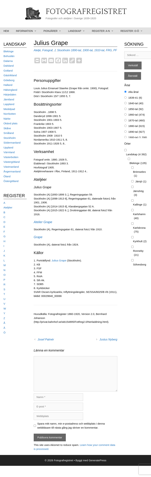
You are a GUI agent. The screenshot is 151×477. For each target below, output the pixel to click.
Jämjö (140, 182)
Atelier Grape (43, 222)
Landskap (78, 30)
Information (28, 30)
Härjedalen (9, 94)
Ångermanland (12, 171)
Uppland (8, 147)
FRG (109, 50)
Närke (6, 118)
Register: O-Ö (133, 30)
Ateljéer (7, 207)
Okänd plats (10, 123)
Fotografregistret (86, 11)
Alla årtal (133, 91)
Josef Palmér (46, 339)
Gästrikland (10, 75)
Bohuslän (8, 56)
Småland (8, 132)
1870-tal (136, 121)
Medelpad (9, 109)
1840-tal (135, 103)
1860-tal (136, 115)
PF (115, 50)
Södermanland (12, 142)
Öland (6, 176)
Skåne (7, 128)
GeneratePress (97, 460)
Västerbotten (10, 157)
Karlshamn (139, 216)
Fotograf (47, 50)
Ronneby (138, 253)
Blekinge (8, 51)
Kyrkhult (140, 241)
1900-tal (88, 50)
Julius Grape (59, 260)
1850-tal (135, 109)
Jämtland (8, 99)
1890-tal (76, 50)
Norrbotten (9, 113)
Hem (6, 31)
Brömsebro (139, 174)
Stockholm (63, 50)
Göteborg (8, 80)
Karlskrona (139, 230)
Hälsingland (10, 89)
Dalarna (8, 60)
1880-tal (136, 126)
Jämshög (138, 193)
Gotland (8, 70)
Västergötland (11, 161)
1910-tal (99, 50)
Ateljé (37, 50)
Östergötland (11, 181)
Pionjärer (54, 30)
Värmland (9, 152)
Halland (7, 84)
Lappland (8, 104)
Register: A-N (104, 30)
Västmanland (11, 166)
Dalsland (8, 65)
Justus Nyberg (108, 339)
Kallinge (139, 205)
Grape (38, 237)
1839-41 (135, 98)
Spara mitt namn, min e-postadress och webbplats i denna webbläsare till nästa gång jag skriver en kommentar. (71, 425)
